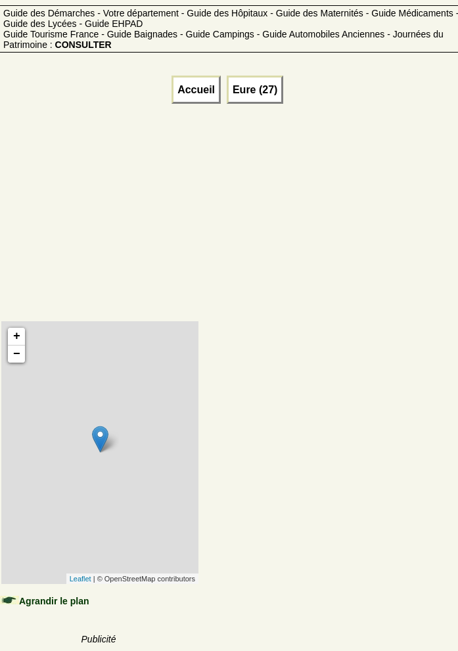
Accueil (196, 89)
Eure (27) (255, 89)
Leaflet (80, 579)
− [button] (16, 354)
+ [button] (16, 336)
